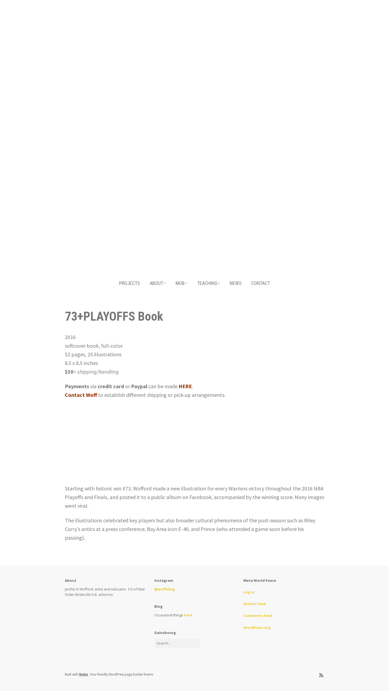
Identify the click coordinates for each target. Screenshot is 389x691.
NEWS (236, 283)
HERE (185, 386)
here (188, 615)
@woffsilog (164, 589)
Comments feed (257, 615)
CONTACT (260, 283)
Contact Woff (81, 394)
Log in (248, 592)
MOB (180, 283)
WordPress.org (257, 627)
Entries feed (254, 603)
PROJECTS (129, 283)
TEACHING (207, 283)
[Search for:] (177, 643)
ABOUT (156, 283)
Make (83, 674)
